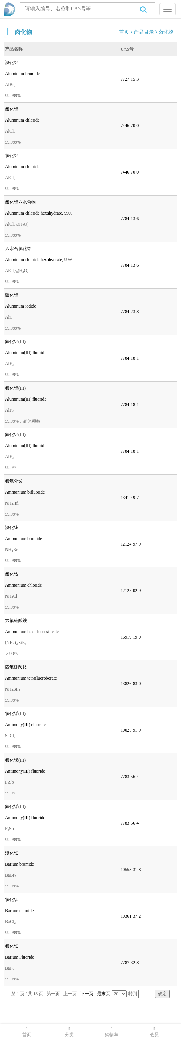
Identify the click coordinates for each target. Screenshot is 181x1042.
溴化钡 (11, 853)
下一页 (86, 993)
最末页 (103, 993)
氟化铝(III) (15, 341)
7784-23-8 (129, 311)
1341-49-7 (129, 497)
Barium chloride (19, 910)
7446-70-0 (129, 125)
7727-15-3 (129, 79)
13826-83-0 (130, 683)
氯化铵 (11, 574)
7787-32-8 (129, 962)
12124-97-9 (130, 544)
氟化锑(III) (15, 760)
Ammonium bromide (23, 538)
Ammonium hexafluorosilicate (32, 631)
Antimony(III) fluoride (25, 771)
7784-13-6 (129, 218)
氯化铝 (11, 109)
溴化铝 (11, 62)
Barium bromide (19, 864)
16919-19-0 (130, 637)
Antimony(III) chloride (25, 724)
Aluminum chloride (22, 120)
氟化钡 (11, 946)
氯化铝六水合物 (20, 202)
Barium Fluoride (19, 957)
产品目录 (144, 32)
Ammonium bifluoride (25, 492)
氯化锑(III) (15, 713)
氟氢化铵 (14, 481)
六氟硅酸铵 (16, 620)
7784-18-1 (129, 358)
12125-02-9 (130, 590)
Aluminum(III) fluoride (25, 352)
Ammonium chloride (23, 585)
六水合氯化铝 (18, 248)
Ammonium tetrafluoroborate (31, 678)
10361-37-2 (130, 916)
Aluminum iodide (20, 306)
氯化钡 (11, 899)
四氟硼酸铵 (16, 667)
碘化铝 (11, 295)
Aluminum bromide (22, 73)
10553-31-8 (130, 869)
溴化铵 (11, 527)
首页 (124, 32)
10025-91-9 (130, 730)
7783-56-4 (129, 776)
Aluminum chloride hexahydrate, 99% (38, 213)
